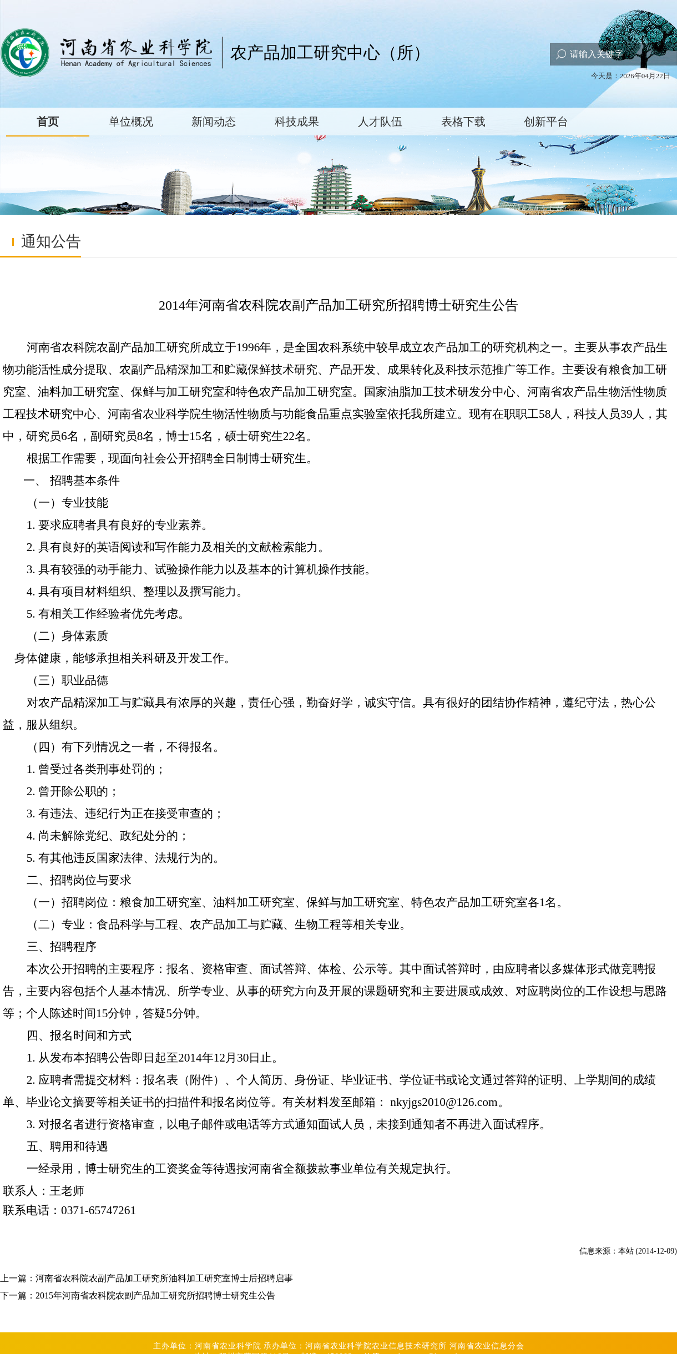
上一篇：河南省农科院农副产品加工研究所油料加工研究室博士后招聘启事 (146, 1278)
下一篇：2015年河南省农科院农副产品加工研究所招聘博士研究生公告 (137, 1295)
